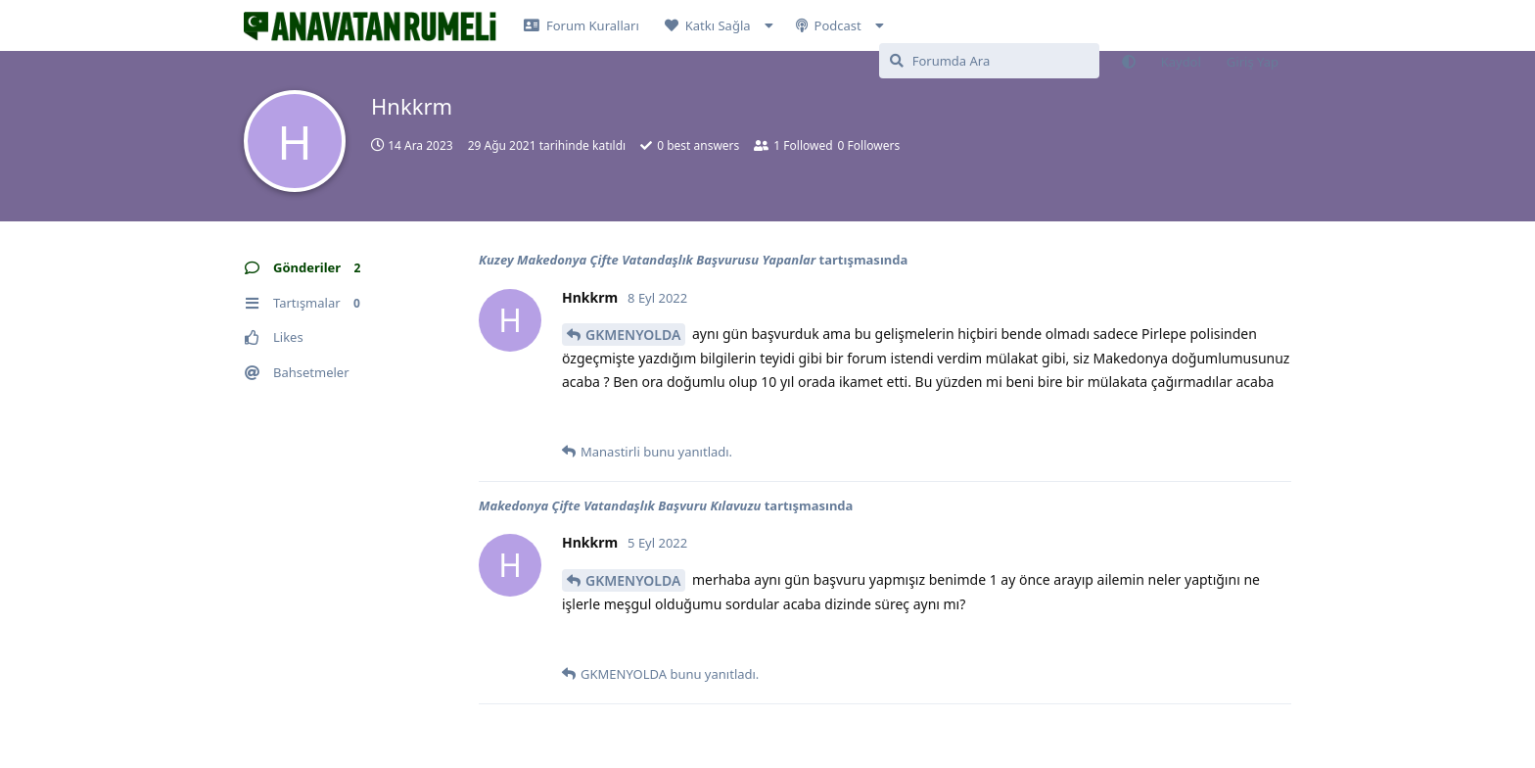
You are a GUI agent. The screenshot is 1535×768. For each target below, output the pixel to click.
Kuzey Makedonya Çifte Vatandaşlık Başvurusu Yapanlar (647, 259)
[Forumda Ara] (989, 60)
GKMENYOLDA (632, 334)
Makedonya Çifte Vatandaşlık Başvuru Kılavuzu (620, 505)
